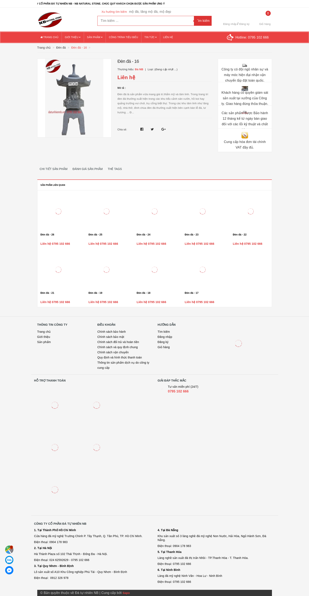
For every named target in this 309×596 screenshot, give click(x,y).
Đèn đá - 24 (143, 234)
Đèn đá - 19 (95, 293)
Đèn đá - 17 (191, 293)
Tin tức (151, 37)
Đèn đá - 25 (95, 234)
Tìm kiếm (164, 331)
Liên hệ (168, 37)
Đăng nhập (230, 24)
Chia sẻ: (122, 129)
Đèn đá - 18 (143, 293)
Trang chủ (49, 37)
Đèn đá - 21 (47, 293)
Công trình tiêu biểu (123, 37)
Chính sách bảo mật (110, 336)
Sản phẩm (95, 37)
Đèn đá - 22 (240, 234)
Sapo (126, 593)
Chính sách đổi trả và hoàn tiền (118, 342)
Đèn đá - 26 (47, 234)
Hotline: (252, 37)
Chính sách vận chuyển (113, 352)
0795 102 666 (178, 391)
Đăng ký (244, 24)
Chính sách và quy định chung (117, 347)
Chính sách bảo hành (111, 331)
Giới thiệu (72, 37)
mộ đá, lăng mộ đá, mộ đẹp (150, 11)
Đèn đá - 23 (191, 234)
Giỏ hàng (164, 347)
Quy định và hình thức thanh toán (119, 357)
